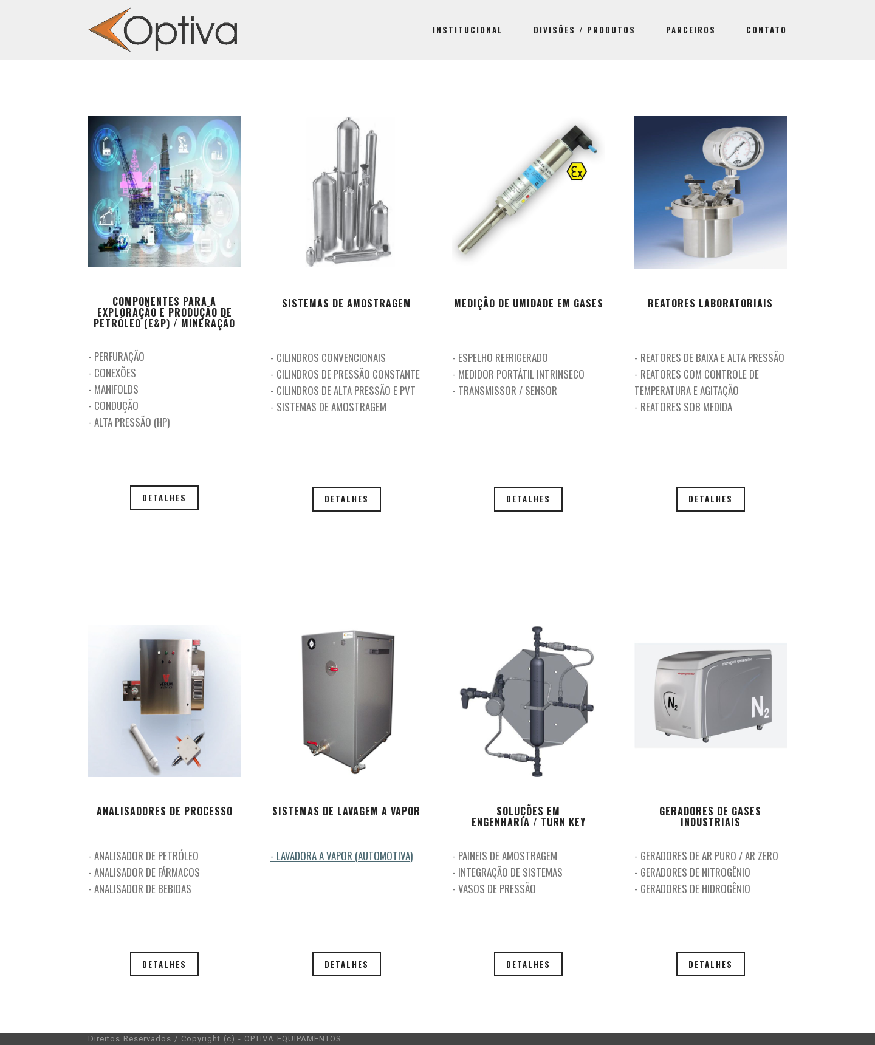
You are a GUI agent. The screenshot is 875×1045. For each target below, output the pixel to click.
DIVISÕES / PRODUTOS (585, 30)
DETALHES (164, 498)
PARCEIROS (691, 30)
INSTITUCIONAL (468, 30)
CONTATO (766, 30)
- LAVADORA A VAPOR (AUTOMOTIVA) (341, 855)
